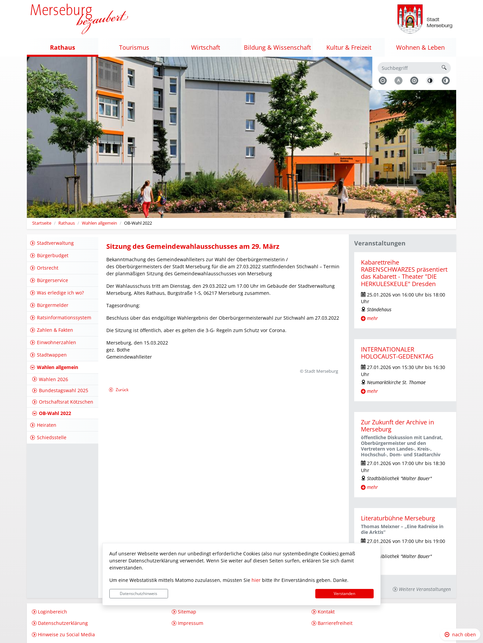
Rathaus (66, 223)
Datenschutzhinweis (138, 593)
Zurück (118, 390)
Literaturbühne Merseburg (398, 518)
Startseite (41, 223)
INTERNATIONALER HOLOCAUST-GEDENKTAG (397, 352)
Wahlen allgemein (99, 223)
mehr (372, 318)
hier (256, 580)
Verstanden (344, 593)
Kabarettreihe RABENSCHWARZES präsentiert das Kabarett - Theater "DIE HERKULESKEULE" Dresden (404, 272)
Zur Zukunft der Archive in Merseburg (397, 425)
